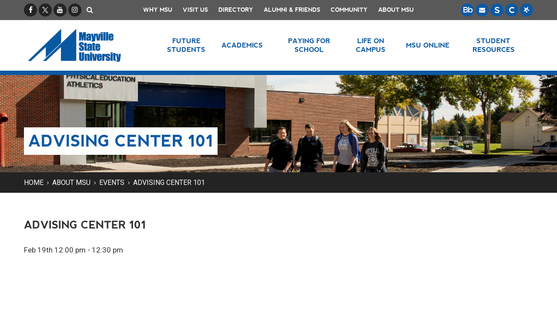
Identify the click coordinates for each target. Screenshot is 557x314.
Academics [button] (242, 45)
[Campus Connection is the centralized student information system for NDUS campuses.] (511, 10)
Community (349, 10)
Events (111, 182)
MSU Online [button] (428, 45)
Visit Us (195, 10)
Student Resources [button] (494, 45)
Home (34, 182)
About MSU (396, 10)
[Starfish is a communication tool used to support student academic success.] (526, 10)
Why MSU (157, 10)
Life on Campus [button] (371, 45)
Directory (235, 10)
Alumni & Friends (292, 10)
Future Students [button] (186, 45)
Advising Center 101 (169, 182)
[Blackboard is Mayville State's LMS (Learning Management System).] (467, 10)
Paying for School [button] (309, 45)
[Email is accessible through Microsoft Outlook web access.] (482, 10)
